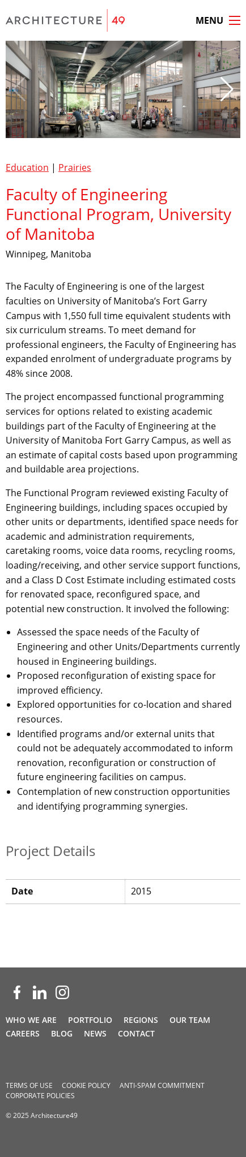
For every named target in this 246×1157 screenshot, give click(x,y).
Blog (62, 1033)
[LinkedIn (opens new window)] (39, 992)
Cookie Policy (86, 1085)
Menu (209, 20)
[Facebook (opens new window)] (17, 992)
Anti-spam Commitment (162, 1085)
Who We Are (31, 1019)
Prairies (74, 167)
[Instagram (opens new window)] (62, 992)
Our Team (189, 1019)
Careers (23, 1033)
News (95, 1033)
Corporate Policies (40, 1095)
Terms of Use (29, 1085)
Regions (141, 1019)
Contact (136, 1033)
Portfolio (90, 1019)
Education (27, 167)
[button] (227, 89)
